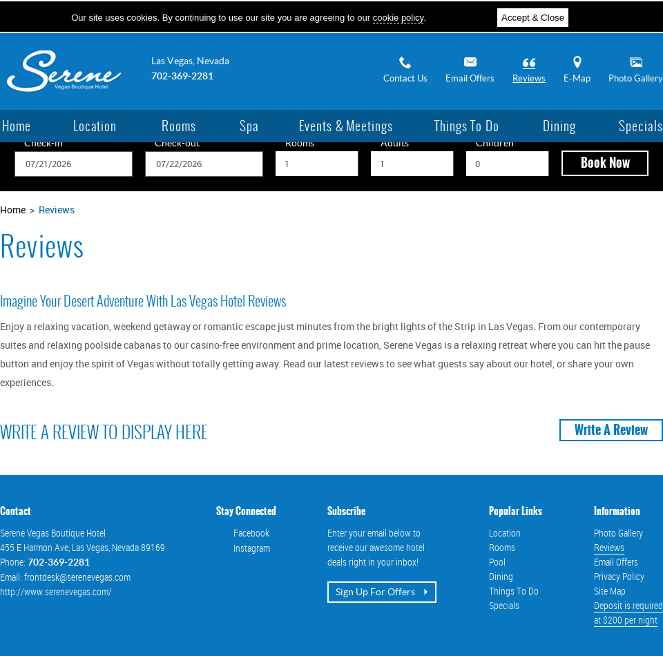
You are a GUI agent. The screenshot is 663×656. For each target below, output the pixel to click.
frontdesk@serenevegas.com (77, 576)
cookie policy (398, 17)
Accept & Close (532, 17)
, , (82, 547)
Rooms (299, 143)
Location (505, 532)
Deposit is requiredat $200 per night (628, 612)
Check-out (177, 143)
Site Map (610, 590)
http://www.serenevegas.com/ (56, 591)
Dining (501, 576)
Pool (497, 561)
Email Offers (469, 70)
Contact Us (405, 70)
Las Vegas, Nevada (190, 60)
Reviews (529, 70)
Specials (504, 605)
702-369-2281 (182, 75)
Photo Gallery (635, 70)
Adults (395, 143)
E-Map (577, 70)
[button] (604, 163)
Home (13, 209)
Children (495, 143)
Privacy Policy (619, 576)
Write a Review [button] (611, 430)
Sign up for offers (382, 591)
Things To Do (514, 590)
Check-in (43, 143)
